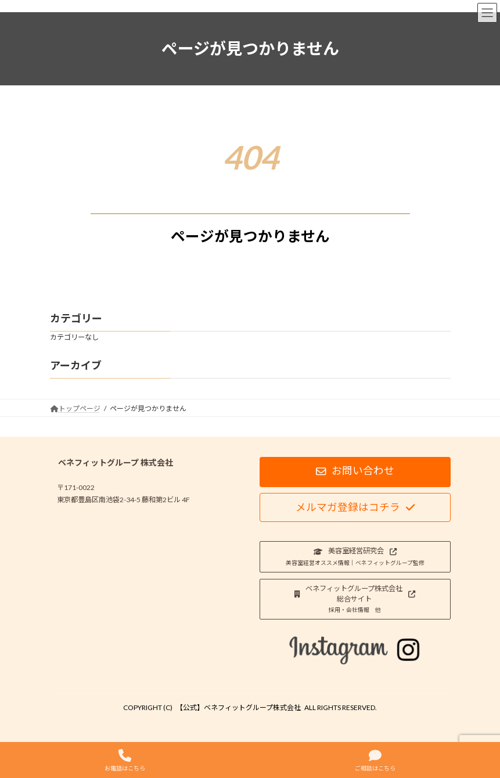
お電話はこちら (125, 760)
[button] (355, 472)
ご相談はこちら (375, 760)
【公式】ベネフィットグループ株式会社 (238, 707)
